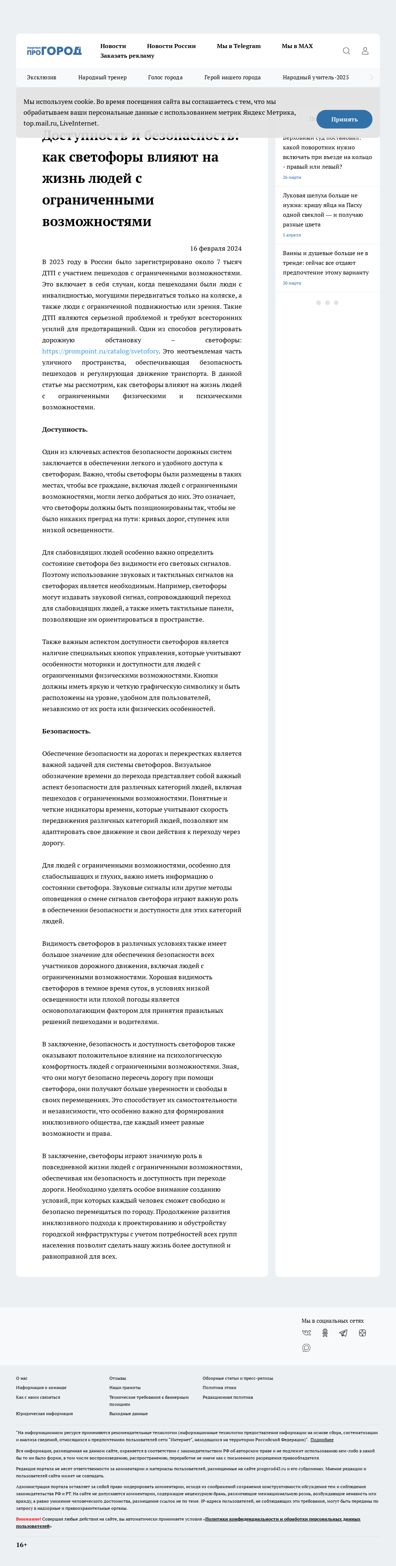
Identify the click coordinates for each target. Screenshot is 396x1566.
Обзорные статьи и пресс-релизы (238, 1378)
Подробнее (322, 1439)
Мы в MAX (297, 46)
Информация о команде (41, 1387)
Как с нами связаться (38, 1397)
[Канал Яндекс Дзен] (362, 1332)
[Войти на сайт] (365, 50)
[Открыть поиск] (346, 50)
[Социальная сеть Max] (306, 1347)
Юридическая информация (44, 1413)
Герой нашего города (233, 77)
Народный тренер (102, 77)
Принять (344, 119)
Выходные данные (128, 1413)
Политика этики (219, 1387)
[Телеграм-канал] (343, 1332)
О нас (22, 1378)
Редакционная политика (228, 1397)
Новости (113, 46)
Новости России (171, 46)
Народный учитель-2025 (316, 77)
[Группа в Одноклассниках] (325, 1332)
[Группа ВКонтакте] (306, 1332)
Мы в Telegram (239, 46)
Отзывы (117, 1378)
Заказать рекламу (127, 55)
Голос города (165, 77)
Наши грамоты (125, 1387)
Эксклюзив (42, 77)
